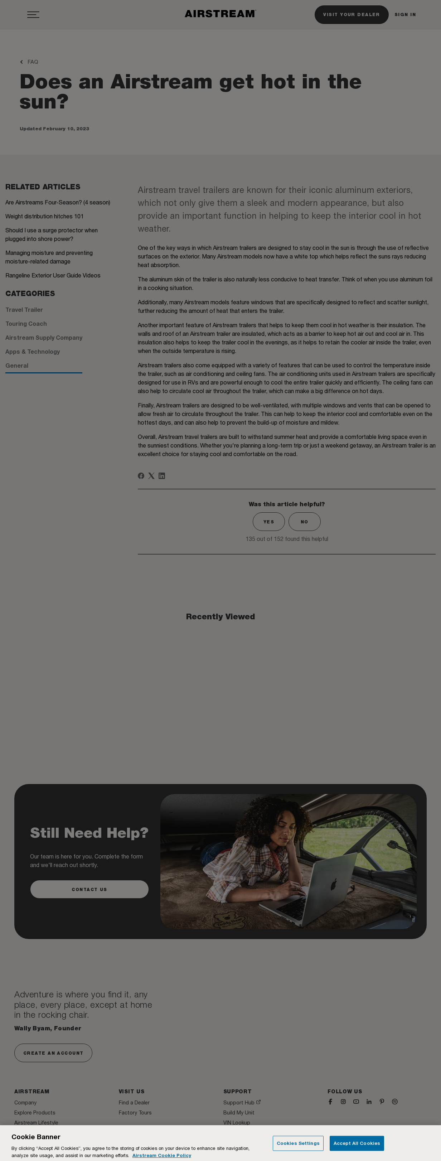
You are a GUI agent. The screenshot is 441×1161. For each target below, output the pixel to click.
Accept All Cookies (357, 1146)
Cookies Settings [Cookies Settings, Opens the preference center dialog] (298, 1146)
